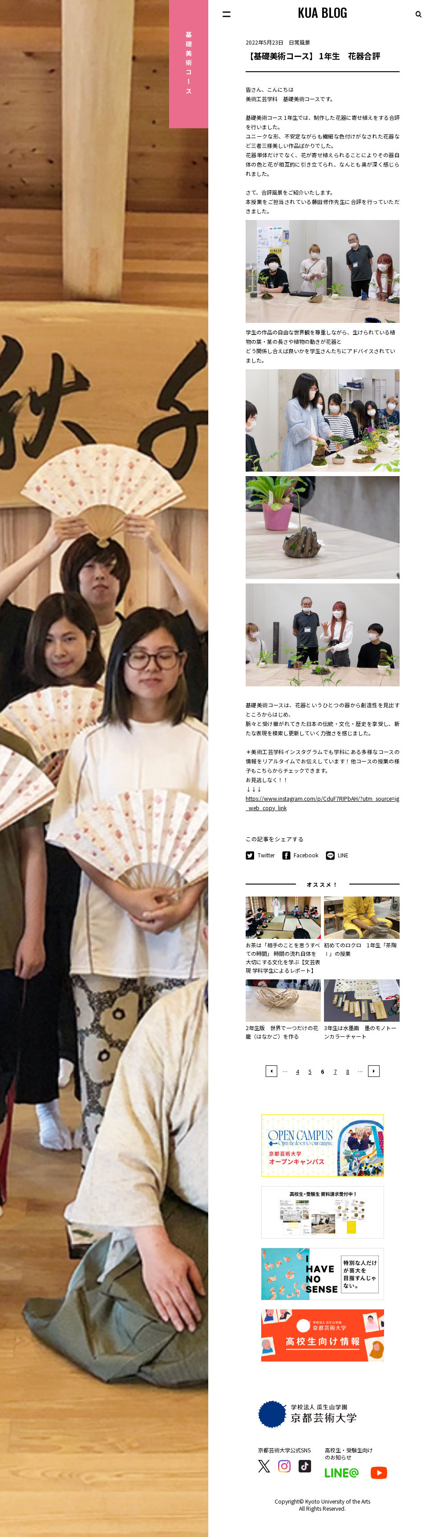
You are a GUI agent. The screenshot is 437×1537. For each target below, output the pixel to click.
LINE (337, 855)
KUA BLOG (322, 12)
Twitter (260, 855)
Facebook (300, 855)
